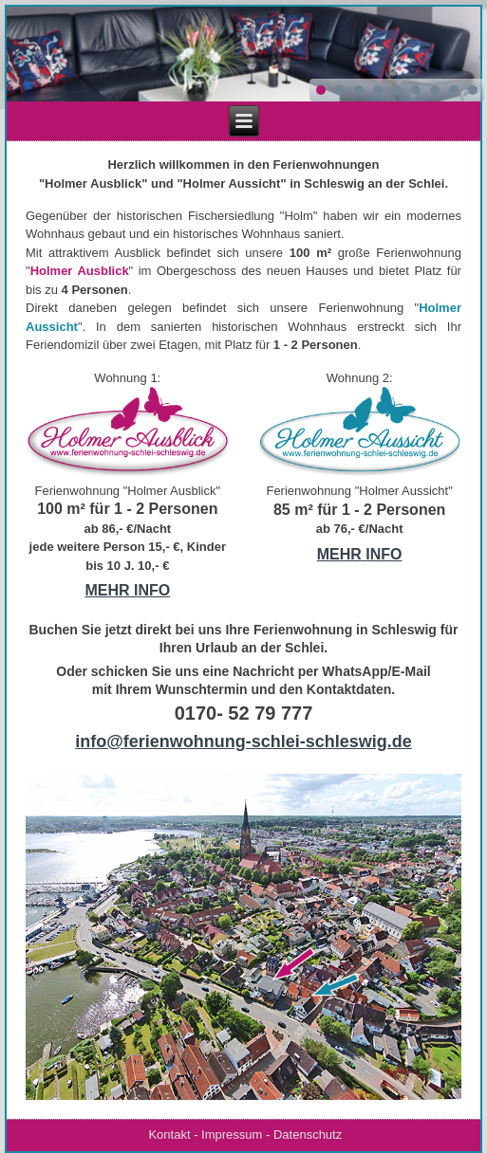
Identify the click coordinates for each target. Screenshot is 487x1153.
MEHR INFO (127, 590)
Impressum (231, 1134)
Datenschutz (307, 1134)
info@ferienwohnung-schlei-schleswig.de (243, 741)
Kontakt (169, 1134)
